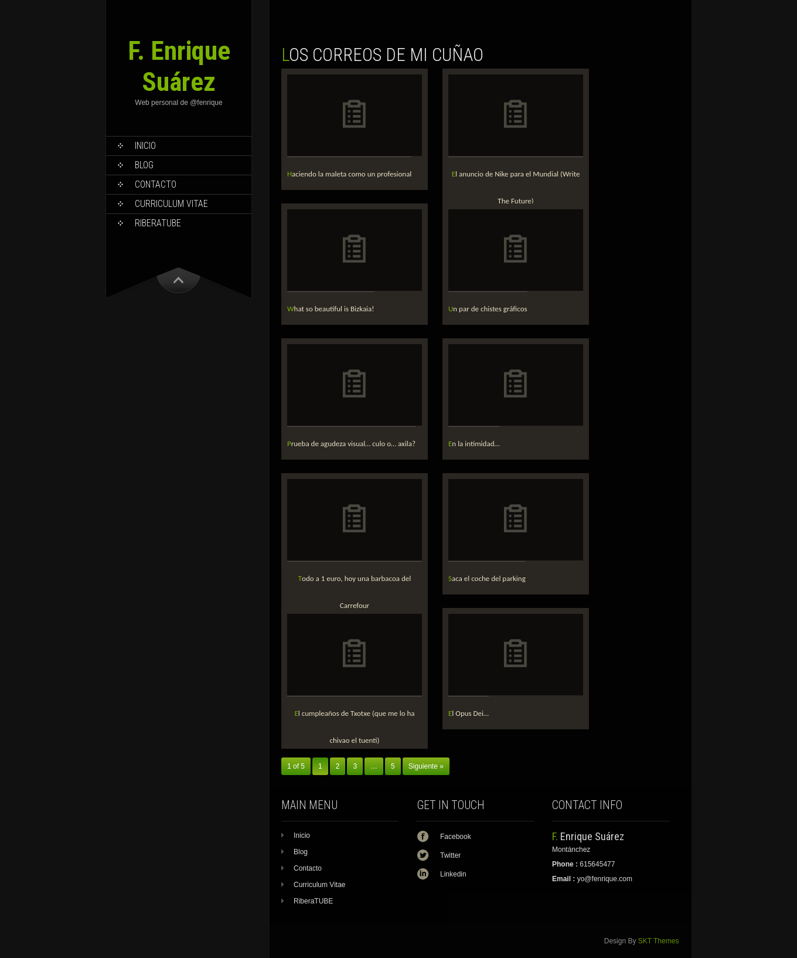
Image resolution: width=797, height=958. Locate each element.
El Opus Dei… (468, 713)
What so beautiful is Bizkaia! (330, 308)
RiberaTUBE (158, 223)
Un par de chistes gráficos (487, 308)
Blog (144, 165)
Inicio (145, 145)
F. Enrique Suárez (179, 66)
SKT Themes (658, 941)
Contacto (155, 184)
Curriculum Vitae (171, 203)
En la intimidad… (473, 443)
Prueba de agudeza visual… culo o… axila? (351, 443)
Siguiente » (426, 766)
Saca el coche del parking (487, 578)
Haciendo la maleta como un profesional (349, 173)
